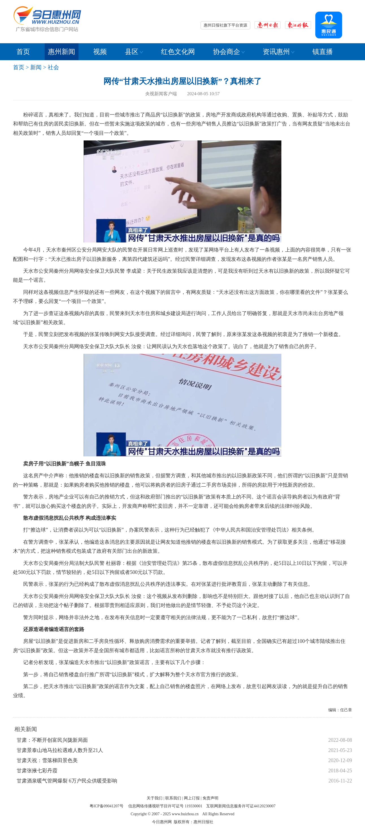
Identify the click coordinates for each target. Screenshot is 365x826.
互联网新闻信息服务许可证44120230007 (240, 806)
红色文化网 (178, 51)
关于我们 (154, 798)
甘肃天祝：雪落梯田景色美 (47, 760)
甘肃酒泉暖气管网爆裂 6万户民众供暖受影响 (67, 781)
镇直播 (322, 51)
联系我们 (173, 798)
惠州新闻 (61, 51)
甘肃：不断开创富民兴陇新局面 (52, 740)
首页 (23, 51)
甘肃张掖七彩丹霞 (37, 770)
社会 (53, 67)
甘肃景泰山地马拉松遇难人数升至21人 (60, 750)
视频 (100, 51)
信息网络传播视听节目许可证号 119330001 (165, 806)
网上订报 (192, 798)
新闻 (36, 67)
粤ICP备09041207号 (106, 806)
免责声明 (210, 798)
